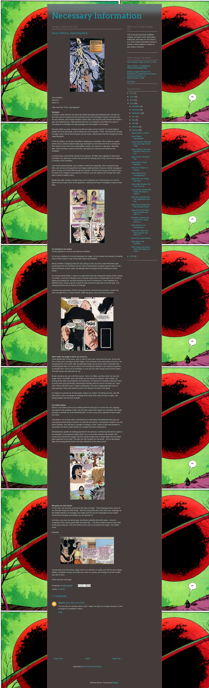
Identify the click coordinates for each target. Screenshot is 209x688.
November (136, 110)
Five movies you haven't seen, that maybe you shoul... (140, 249)
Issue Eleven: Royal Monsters (139, 163)
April (134, 123)
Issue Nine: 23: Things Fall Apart (140, 180)
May (134, 120)
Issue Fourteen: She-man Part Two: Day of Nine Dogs (141, 144)
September (136, 113)
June (134, 117)
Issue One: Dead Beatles (141, 238)
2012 (132, 100)
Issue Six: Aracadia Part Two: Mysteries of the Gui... (140, 199)
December (136, 106)
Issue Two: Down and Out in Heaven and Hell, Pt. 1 (139, 233)
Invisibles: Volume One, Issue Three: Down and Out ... (140, 220)
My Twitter (131, 82)
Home (87, 659)
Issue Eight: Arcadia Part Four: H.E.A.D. (140, 185)
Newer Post (58, 659)
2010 (132, 256)
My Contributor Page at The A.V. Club (141, 62)
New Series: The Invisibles (137, 243)
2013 (132, 97)
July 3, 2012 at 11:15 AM (74, 603)
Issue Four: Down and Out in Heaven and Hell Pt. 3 (139, 212)
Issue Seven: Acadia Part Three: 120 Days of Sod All (141, 192)
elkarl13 (61, 603)
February (135, 127)
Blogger (115, 683)
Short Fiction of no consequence (138, 226)
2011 (132, 103)
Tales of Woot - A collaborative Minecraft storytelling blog (138, 67)
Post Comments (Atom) (92, 666)
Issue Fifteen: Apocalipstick (137, 137)
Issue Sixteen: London (140, 133)
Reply (60, 612)
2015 (132, 93)
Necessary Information (97, 15)
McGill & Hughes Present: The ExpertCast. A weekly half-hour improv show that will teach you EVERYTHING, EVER (141, 75)
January (135, 130)
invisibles (61, 589)
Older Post (116, 659)
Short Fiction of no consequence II (138, 174)
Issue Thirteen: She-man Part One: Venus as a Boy (140, 151)
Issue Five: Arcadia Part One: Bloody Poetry (140, 206)
